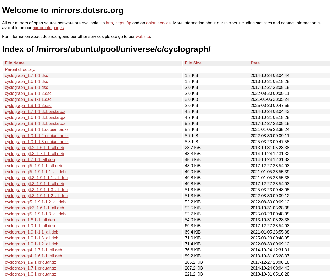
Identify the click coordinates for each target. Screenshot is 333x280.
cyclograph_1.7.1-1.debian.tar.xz (35, 111)
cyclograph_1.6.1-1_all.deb (30, 220)
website (143, 36)
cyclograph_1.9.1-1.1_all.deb (31, 232)
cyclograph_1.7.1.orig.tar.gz (30, 268)
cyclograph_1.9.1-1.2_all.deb (31, 244)
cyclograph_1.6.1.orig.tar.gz (30, 274)
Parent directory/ (20, 69)
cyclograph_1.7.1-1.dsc (26, 75)
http (109, 23)
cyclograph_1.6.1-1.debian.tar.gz (35, 117)
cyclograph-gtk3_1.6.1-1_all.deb (34, 208)
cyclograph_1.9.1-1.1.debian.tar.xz (37, 129)
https (119, 23)
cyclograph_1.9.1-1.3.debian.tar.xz (37, 141)
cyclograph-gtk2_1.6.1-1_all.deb (34, 147)
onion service (158, 23)
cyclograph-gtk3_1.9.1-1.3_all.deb (36, 190)
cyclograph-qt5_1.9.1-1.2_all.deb (35, 202)
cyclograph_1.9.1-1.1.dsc (28, 99)
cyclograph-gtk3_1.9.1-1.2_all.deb (36, 196)
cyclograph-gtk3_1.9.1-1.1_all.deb (36, 178)
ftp (128, 23)
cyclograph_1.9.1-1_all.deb (30, 226)
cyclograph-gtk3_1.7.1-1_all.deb (34, 153)
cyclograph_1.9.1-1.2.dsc (28, 93)
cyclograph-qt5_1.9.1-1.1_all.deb (35, 172)
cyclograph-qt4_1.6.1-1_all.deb (33, 256)
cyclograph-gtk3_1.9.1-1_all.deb (34, 184)
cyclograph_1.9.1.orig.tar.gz (30, 262)
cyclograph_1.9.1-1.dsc (26, 87)
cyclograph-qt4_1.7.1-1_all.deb (33, 250)
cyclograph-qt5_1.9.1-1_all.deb (33, 166)
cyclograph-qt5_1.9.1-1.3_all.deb (35, 214)
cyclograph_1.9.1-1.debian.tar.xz (35, 123)
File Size (193, 63)
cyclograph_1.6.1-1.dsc (26, 81)
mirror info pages (48, 27)
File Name (15, 63)
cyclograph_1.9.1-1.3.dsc (28, 105)
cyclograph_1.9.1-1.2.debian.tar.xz (37, 136)
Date (255, 63)
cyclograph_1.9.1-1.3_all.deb (31, 238)
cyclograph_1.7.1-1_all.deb (30, 159)
